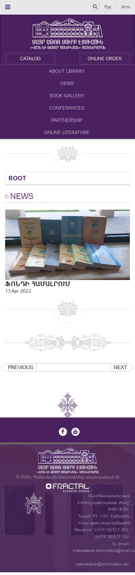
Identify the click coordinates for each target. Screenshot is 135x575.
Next (120, 367)
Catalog (30, 58)
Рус (108, 7)
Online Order (105, 58)
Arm (125, 7)
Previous (20, 367)
